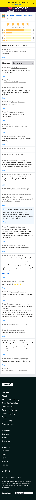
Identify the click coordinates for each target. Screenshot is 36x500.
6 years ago (20, 255)
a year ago (23, 68)
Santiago (15, 340)
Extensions (10, 10)
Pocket (5, 465)
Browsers (5, 451)
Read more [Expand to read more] (5, 273)
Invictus (14, 136)
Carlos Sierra (16, 189)
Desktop (5, 434)
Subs (13, 112)
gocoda (14, 292)
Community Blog (8, 414)
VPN (4, 454)
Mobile (4, 437)
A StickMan (15, 358)
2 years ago (22, 51)
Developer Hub (8, 407)
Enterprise (6, 441)
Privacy (4, 477)
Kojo (13, 154)
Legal (19, 477)
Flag (3, 57)
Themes (19, 10)
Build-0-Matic (16, 304)
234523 (14, 227)
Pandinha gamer (17, 194)
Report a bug (7, 421)
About (4, 396)
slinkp (14, 255)
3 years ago (20, 87)
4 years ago (20, 112)
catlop (14, 148)
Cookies (12, 477)
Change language (7, 493)
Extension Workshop (10, 403)
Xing (10, 18)
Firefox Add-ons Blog (10, 400)
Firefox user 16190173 (11, 370)
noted (20, 481)
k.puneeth (15, 324)
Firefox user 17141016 (11, 51)
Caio (13, 87)
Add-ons (5, 393)
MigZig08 (15, 160)
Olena (14, 281)
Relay (4, 458)
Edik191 (14, 245)
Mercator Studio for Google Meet (20, 16)
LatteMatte (15, 68)
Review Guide (7, 424)
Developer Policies (9, 410)
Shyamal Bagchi (17, 174)
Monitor (5, 461)
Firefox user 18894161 (11, 82)
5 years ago (23, 160)
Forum (4, 417)
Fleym (14, 330)
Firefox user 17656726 (11, 126)
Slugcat (14, 102)
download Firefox (17, 4)
